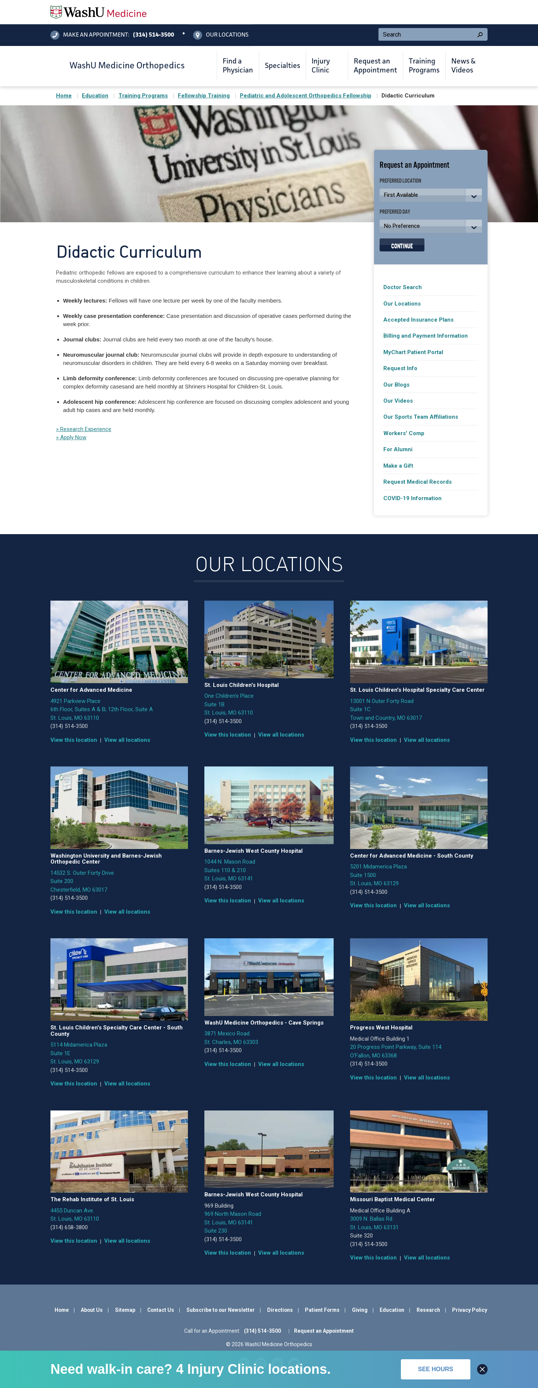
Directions (280, 1310)
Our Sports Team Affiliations (420, 416)
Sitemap (125, 1310)
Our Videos (398, 400)
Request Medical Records (417, 481)
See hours (435, 1369)
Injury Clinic (321, 66)
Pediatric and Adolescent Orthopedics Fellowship (305, 95)
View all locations (127, 740)
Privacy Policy (469, 1310)
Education (95, 95)
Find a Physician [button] (238, 66)
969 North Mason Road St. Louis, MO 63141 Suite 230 (232, 1222)
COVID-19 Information (412, 498)
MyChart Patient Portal (413, 352)
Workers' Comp (403, 433)
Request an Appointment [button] (375, 66)
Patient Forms (322, 1310)
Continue (402, 245)
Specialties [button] (282, 66)
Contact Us (160, 1310)
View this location (73, 740)
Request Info (400, 368)
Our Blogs (396, 384)
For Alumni (397, 449)
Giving (360, 1310)
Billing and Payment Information (425, 335)
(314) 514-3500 (69, 726)
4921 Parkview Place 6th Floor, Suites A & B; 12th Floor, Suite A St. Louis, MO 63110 (101, 709)
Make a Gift (398, 465)
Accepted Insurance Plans (418, 319)
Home (64, 95)
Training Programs (424, 66)
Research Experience (85, 429)
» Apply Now (71, 437)
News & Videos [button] (463, 66)
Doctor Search (402, 287)
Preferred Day (395, 211)
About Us (92, 1310)
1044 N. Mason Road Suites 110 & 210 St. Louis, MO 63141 (229, 870)
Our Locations (402, 303)
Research (428, 1310)
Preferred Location (400, 180)
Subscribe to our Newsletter (220, 1310)
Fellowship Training (204, 95)
